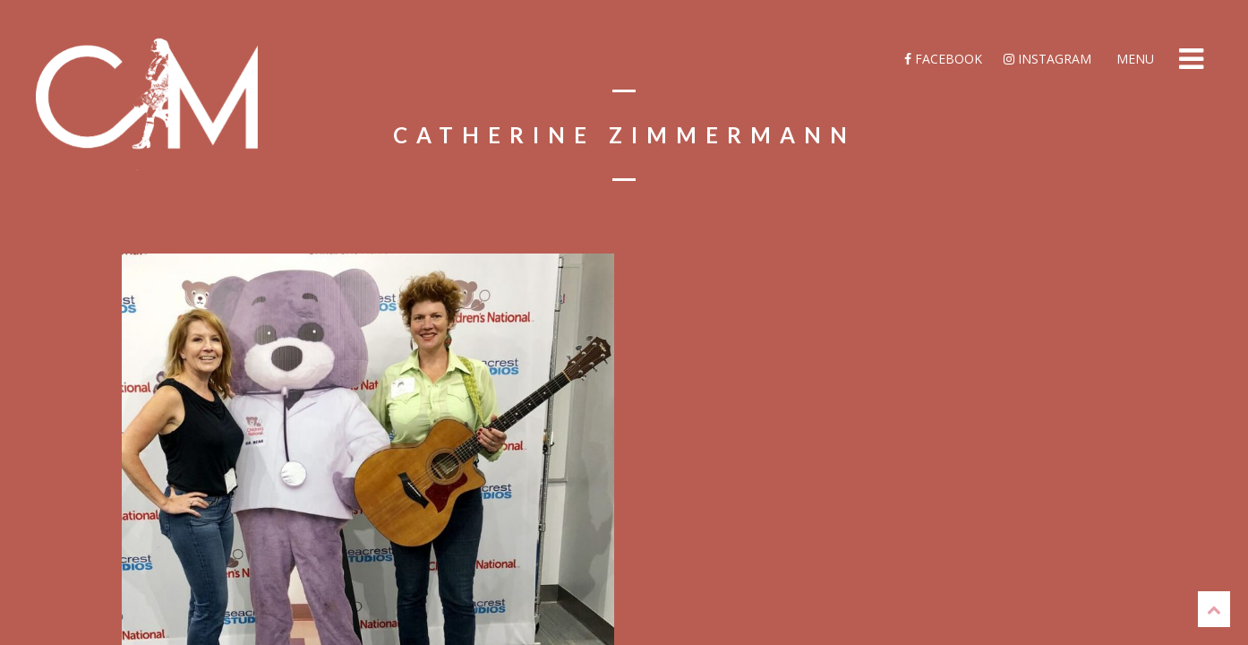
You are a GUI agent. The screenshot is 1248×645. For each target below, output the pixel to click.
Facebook (943, 58)
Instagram (1047, 58)
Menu (1133, 58)
